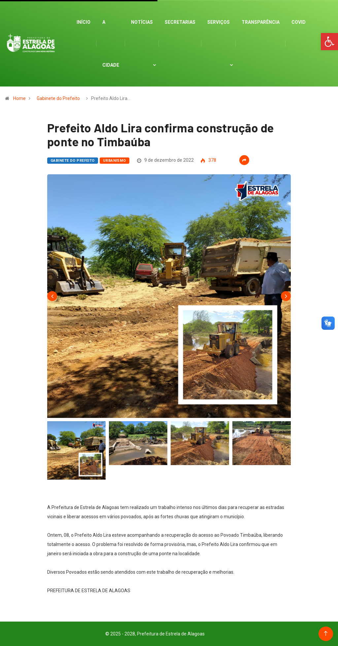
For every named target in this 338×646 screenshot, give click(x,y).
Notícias (142, 22)
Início (83, 22)
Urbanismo (114, 160)
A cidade (110, 43)
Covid (298, 22)
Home (19, 98)
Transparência (261, 22)
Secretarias (180, 22)
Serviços (218, 22)
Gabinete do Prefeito (58, 98)
